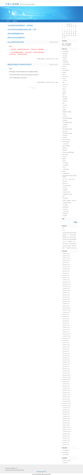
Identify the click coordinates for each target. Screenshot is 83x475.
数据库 (64, 158)
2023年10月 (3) (66, 312)
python (64, 171)
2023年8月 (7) (66, 316)
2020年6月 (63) (66, 388)
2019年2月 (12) (66, 423)
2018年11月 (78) (66, 429)
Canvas (64, 90)
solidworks (65, 120)
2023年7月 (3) (66, 318)
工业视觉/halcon (66, 173)
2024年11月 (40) (66, 284)
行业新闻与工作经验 (67, 194)
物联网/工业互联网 (67, 111)
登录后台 (64, 45)
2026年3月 (69, 24)
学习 (64, 230)
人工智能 (65, 116)
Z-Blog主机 (65, 462)
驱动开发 (65, 101)
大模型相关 (65, 124)
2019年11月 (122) (67, 403)
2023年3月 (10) (66, 327)
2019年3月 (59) (66, 420)
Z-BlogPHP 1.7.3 (13, 468)
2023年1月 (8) (66, 331)
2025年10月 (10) (66, 260)
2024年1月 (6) (66, 305)
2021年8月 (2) (66, 357)
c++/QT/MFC (66, 144)
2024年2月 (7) (66, 303)
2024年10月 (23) (66, 286)
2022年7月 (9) (66, 342)
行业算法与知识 (66, 192)
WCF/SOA (65, 60)
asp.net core (65, 84)
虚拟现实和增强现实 (67, 118)
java (64, 103)
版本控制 (65, 181)
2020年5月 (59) (66, 390)
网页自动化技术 (66, 141)
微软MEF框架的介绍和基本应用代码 (19, 64)
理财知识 (65, 148)
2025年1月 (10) (66, 279)
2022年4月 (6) (66, 349)
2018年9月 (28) (66, 433)
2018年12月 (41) (66, 427)
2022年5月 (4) (66, 347)
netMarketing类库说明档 (68, 152)
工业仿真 (65, 105)
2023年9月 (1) (66, 314)
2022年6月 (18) (66, 344)
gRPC (64, 94)
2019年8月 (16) (66, 410)
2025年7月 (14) (66, 266)
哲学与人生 (65, 183)
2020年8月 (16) (66, 383)
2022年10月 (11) (66, 338)
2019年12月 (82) (66, 401)
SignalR (64, 92)
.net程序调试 (65, 51)
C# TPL (64, 167)
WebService (65, 76)
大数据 (64, 109)
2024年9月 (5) (66, 288)
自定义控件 (65, 131)
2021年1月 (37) (66, 373)
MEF (64, 82)
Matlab (64, 161)
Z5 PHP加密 (65, 454)
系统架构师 (65, 53)
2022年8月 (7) (66, 340)
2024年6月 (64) (66, 295)
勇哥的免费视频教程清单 (15, 33)
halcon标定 (65, 205)
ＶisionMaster (66, 211)
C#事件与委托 (66, 169)
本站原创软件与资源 (67, 133)
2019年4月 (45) (66, 418)
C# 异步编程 (65, 165)
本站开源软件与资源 (67, 129)
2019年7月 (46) (66, 412)
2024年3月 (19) (66, 301)
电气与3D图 (65, 154)
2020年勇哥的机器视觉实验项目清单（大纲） (22, 29)
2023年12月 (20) (66, 308)
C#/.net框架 (65, 163)
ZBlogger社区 (66, 452)
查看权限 (69, 45)
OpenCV (65, 156)
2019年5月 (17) (66, 416)
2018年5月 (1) (66, 442)
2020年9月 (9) (66, 381)
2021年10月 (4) (66, 353)
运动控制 (65, 215)
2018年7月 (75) (66, 438)
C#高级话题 (65, 62)
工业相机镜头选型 (67, 202)
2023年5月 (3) (66, 323)
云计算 (64, 107)
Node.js (64, 78)
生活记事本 (65, 198)
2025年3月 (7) (66, 275)
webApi (64, 72)
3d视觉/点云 (65, 213)
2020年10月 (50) (66, 379)
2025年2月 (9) (66, 277)
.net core (65, 80)
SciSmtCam (65, 209)
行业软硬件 (65, 190)
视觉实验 (65, 150)
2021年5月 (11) (66, 364)
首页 (8, 21)
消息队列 (65, 57)
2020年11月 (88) (66, 377)
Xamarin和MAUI (66, 64)
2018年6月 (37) (66, 440)
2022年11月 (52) (66, 336)
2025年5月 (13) (66, 271)
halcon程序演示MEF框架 (16, 42)
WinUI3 (64, 66)
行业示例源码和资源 (67, 122)
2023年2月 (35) (66, 329)
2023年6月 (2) (66, 321)
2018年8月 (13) (66, 436)
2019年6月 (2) (66, 414)
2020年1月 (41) (66, 399)
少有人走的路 (12, 4)
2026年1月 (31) (66, 253)
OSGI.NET (65, 135)
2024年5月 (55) (66, 297)
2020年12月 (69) (66, 375)
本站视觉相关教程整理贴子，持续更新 (20, 25)
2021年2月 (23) (66, 370)
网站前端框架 (66, 70)
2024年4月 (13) (66, 299)
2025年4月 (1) (66, 273)
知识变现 (65, 126)
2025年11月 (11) (66, 258)
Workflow (65, 137)
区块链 (64, 114)
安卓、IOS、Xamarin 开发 (69, 179)
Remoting (65, 55)
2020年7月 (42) (66, 386)
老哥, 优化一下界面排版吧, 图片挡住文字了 (72, 243)
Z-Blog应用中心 (66, 450)
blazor (64, 88)
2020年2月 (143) (66, 396)
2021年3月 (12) (66, 368)
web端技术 (65, 99)
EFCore (64, 86)
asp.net (64, 68)
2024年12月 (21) (66, 282)
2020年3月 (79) (66, 394)
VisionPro (65, 187)
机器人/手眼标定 (66, 146)
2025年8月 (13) (66, 264)
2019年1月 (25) (66, 425)
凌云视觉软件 (66, 207)
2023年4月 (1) (66, 325)
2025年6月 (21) (66, 268)
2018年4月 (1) (66, 444)
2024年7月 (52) (66, 292)
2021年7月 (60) (66, 360)
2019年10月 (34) (66, 405)
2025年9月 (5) (66, 262)
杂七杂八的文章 (66, 139)
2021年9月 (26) (66, 355)
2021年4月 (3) (66, 366)
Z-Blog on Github (66, 460)
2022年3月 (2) (66, 351)
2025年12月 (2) (66, 255)
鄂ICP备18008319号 (41, 471)
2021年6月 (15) (66, 362)
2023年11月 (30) (66, 310)
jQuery (64, 74)
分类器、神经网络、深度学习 (69, 200)
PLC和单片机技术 (67, 185)
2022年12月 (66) (66, 334)
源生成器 (65, 96)
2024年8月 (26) (66, 290)
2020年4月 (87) (66, 392)
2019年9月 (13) (66, 407)
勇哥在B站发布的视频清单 (16, 37)
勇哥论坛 (15, 21)
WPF (64, 196)
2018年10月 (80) (66, 431)
